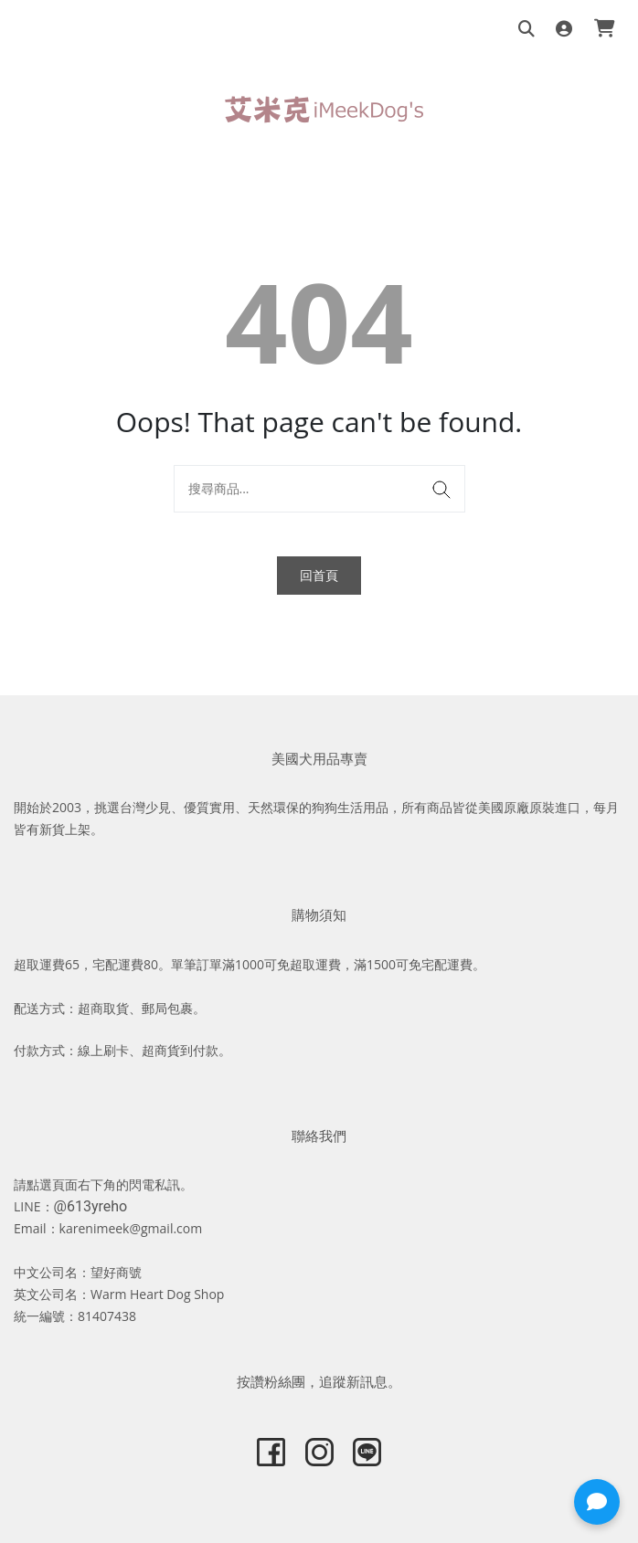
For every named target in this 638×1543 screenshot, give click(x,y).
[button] (597, 1502)
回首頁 (319, 575)
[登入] (564, 29)
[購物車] (604, 29)
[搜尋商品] (526, 29)
